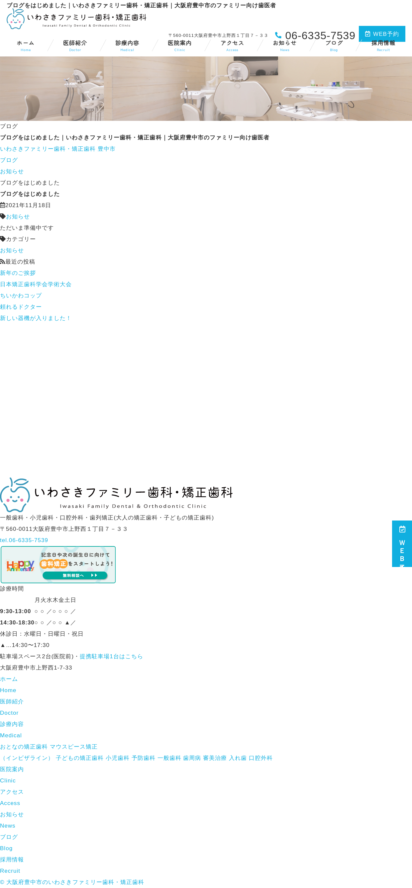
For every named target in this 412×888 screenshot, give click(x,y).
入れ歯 (238, 758)
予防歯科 (143, 758)
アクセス (232, 45)
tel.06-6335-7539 (24, 540)
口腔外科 (261, 758)
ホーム (26, 45)
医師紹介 (75, 45)
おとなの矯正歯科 (24, 747)
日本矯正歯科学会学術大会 (36, 284)
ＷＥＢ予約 (402, 543)
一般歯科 (169, 758)
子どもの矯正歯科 (80, 758)
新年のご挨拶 (18, 273)
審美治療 (215, 758)
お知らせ (285, 45)
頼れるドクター (21, 307)
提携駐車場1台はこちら (111, 656)
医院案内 (180, 45)
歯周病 (192, 758)
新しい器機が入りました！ (36, 318)
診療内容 (127, 45)
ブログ (334, 45)
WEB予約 (382, 34)
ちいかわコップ (21, 295)
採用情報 (383, 45)
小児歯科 (118, 758)
